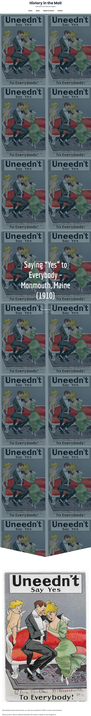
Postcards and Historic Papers (45, 6)
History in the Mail (46, 3)
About (38, 11)
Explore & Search (48, 11)
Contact (60, 11)
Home (30, 11)
